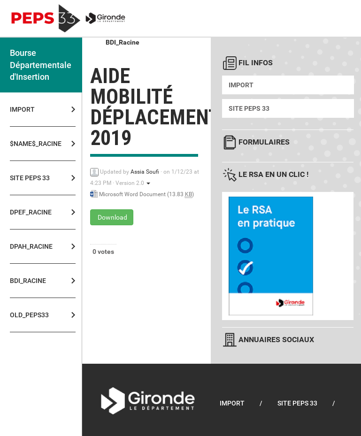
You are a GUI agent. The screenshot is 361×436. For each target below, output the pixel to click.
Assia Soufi (145, 171)
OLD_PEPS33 (29, 315)
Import (22, 109)
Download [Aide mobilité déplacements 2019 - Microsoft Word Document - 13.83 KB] (111, 217)
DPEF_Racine (31, 212)
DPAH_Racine (31, 246)
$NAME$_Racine (33, 143)
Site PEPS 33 (30, 178)
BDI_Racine (28, 280)
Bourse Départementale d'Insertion (40, 65)
